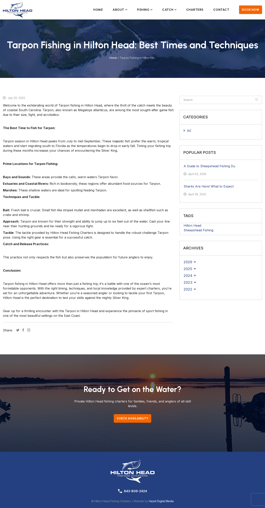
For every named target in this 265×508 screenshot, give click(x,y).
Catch (169, 9)
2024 (188, 276)
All (189, 131)
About (120, 9)
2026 (188, 262)
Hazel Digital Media (161, 501)
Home (98, 9)
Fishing (145, 9)
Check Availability (132, 418)
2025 (188, 269)
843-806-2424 (135, 491)
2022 (188, 289)
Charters (195, 9)
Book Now (250, 9)
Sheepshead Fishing (198, 230)
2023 (188, 282)
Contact (221, 9)
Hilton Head (192, 225)
